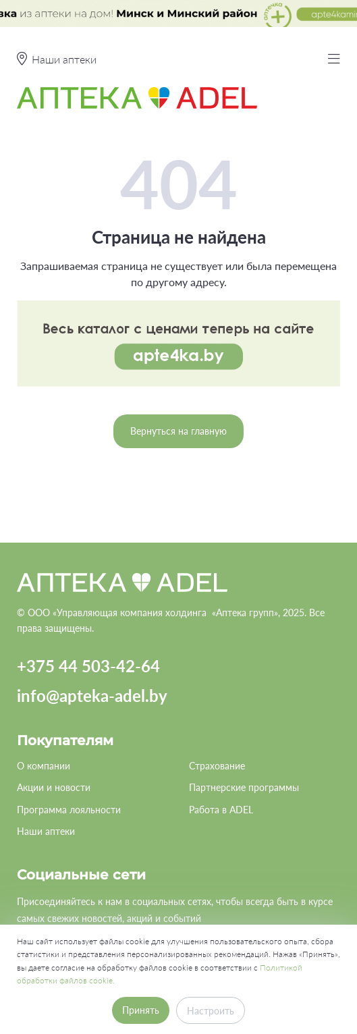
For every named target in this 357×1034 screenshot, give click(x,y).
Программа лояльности (69, 809)
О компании (43, 765)
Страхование (217, 765)
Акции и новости (53, 787)
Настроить (210, 1010)
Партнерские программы (244, 787)
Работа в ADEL (221, 809)
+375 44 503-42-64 (88, 666)
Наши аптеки (46, 831)
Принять (140, 1010)
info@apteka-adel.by (92, 695)
